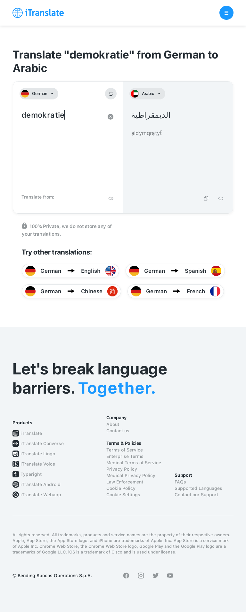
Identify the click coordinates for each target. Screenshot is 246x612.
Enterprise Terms (125, 456)
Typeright (31, 474)
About (112, 424)
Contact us (117, 430)
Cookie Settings (123, 494)
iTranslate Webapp (40, 494)
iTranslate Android (40, 484)
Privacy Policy (121, 469)
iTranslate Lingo (37, 453)
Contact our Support (196, 494)
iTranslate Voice (37, 464)
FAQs (180, 481)
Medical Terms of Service (133, 462)
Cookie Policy (120, 488)
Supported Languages (198, 488)
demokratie (62, 150)
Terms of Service (124, 449)
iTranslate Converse (42, 443)
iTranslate (31, 433)
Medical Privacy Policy (130, 475)
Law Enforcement (124, 481)
